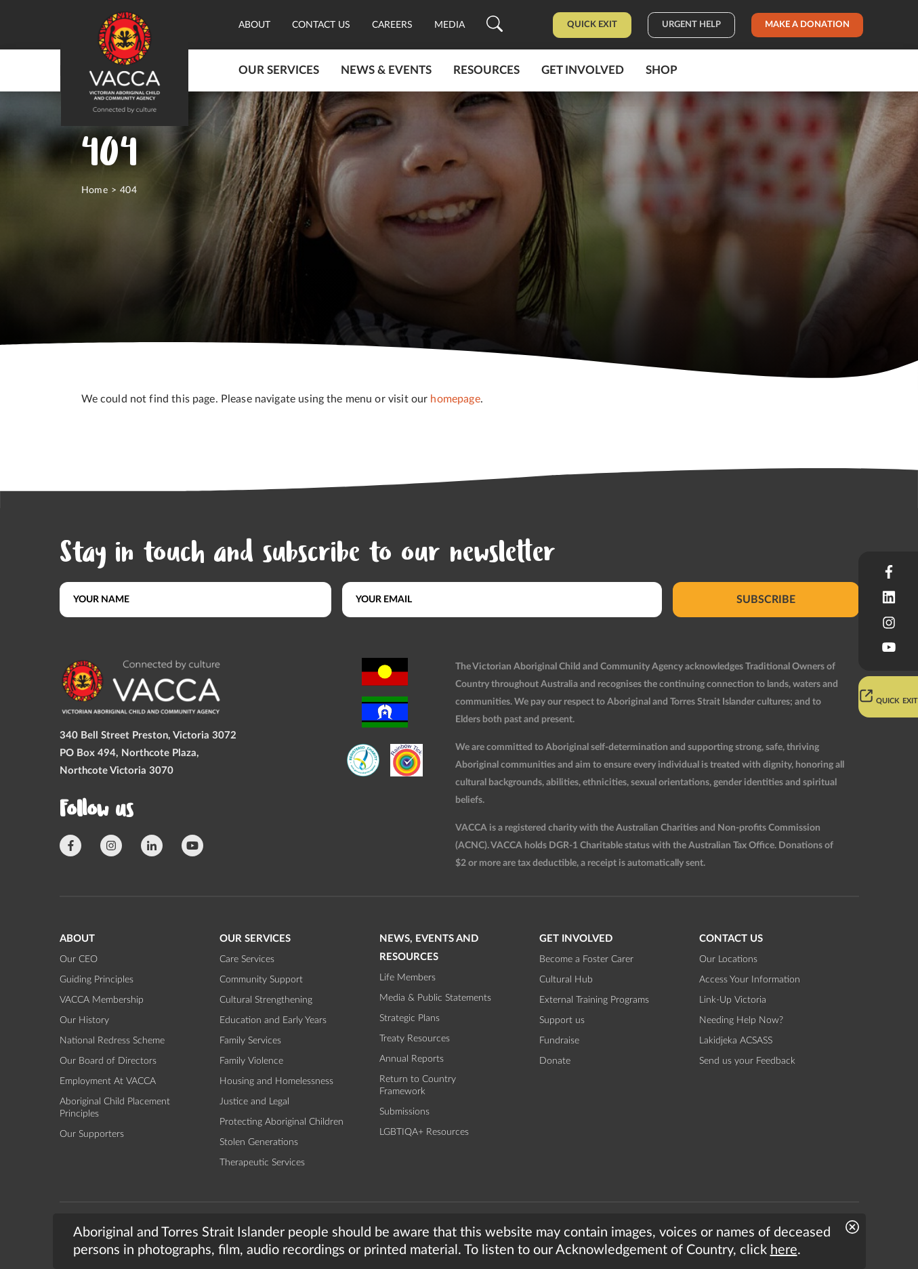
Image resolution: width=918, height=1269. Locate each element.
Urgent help (691, 24)
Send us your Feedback (747, 1061)
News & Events (386, 70)
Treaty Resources (414, 1038)
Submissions (404, 1112)
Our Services (278, 70)
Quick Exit (592, 24)
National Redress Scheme (112, 1040)
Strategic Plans (409, 1018)
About (254, 25)
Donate (554, 1061)
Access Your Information (749, 979)
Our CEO (79, 959)
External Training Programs (594, 1000)
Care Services (247, 959)
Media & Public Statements (435, 998)
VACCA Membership (102, 1000)
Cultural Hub (566, 979)
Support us (562, 1020)
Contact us (321, 25)
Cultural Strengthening (266, 1000)
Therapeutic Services (262, 1162)
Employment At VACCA (108, 1081)
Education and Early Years (273, 1020)
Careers (392, 25)
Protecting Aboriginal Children (281, 1122)
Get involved (582, 70)
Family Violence (251, 1061)
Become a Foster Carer (586, 959)
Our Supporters (92, 1134)
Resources (486, 70)
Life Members (407, 977)
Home (94, 190)
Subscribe (765, 599)
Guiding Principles (96, 979)
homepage (455, 399)
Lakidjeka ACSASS (735, 1040)
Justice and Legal (254, 1101)
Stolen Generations (259, 1142)
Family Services (250, 1040)
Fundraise (559, 1040)
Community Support (261, 979)
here (783, 1250)
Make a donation (807, 24)
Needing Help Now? (741, 1020)
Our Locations (728, 959)
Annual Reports (411, 1059)
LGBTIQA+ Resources (424, 1132)
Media (449, 25)
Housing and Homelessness (276, 1081)
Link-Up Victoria (732, 1000)
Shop (661, 70)
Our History (84, 1020)
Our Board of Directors (108, 1061)
